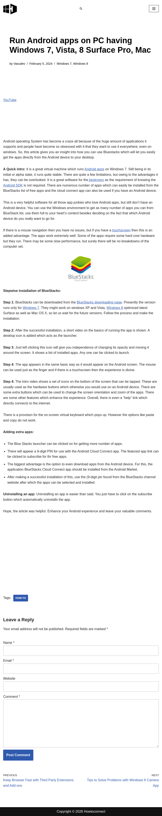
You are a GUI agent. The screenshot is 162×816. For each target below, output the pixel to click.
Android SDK (13, 185)
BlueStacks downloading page (99, 302)
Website (9, 678)
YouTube (9, 100)
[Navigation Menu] (154, 8)
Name (8, 642)
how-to (20, 598)
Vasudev (19, 63)
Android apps (94, 169)
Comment (11, 696)
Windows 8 (80, 63)
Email (8, 660)
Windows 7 (64, 63)
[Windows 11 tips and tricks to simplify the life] (10, 8)
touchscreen (121, 230)
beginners (96, 180)
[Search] (81, 8)
